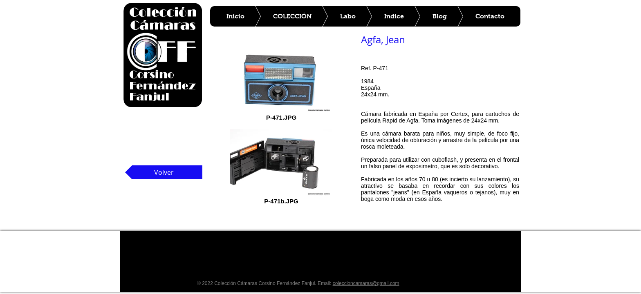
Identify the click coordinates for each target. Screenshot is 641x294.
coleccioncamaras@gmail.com (366, 283)
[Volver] (163, 172)
